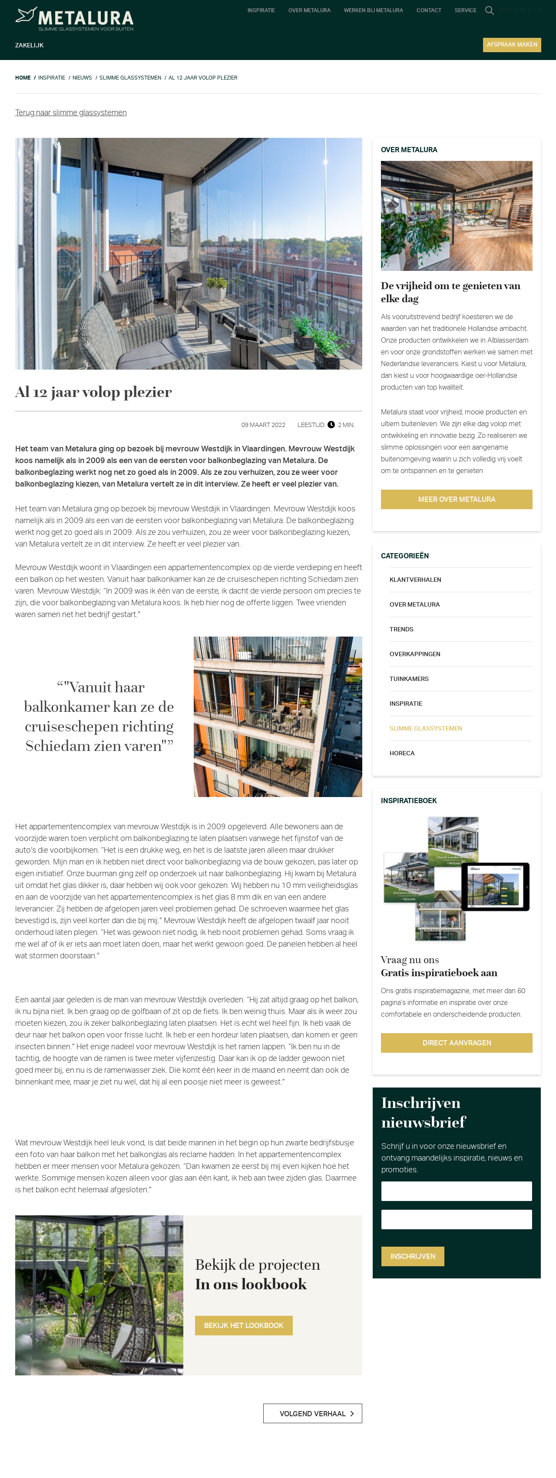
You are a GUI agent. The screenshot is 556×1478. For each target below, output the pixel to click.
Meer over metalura (457, 499)
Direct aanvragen (457, 1043)
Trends (402, 630)
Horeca (402, 754)
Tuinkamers (409, 679)
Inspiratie (406, 704)
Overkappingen (415, 654)
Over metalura (415, 605)
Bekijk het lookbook (244, 1325)
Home (22, 77)
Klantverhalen (415, 580)
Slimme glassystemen (426, 729)
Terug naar (71, 113)
